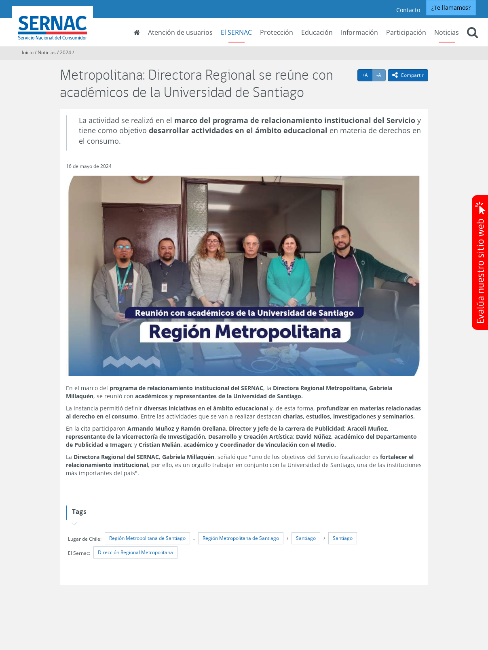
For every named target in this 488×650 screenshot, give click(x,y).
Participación (406, 32)
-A (381, 75)
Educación (317, 32)
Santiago (306, 538)
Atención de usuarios (180, 32)
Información (359, 32)
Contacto (408, 10)
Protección (276, 32)
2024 (65, 52)
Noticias (446, 32)
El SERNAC (236, 32)
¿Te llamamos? (451, 7)
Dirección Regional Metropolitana (135, 552)
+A (367, 75)
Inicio (28, 52)
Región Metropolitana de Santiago (147, 538)
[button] (472, 33)
